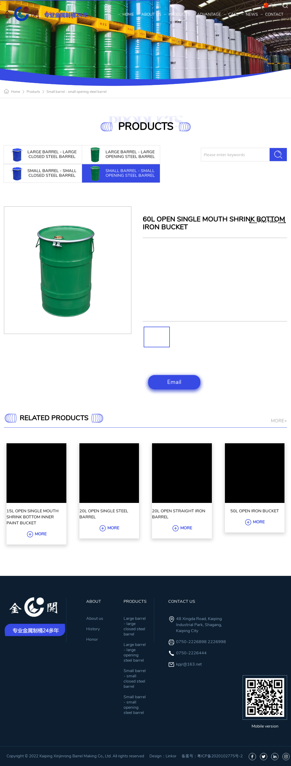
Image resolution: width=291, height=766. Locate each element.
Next (277, 221)
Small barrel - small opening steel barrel (76, 91)
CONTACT (272, 14)
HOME (126, 14)
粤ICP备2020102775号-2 (220, 756)
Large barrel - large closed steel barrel (135, 626)
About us (94, 618)
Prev (258, 221)
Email (174, 382)
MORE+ (279, 421)
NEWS (250, 14)
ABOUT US (149, 14)
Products (33, 91)
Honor (92, 639)
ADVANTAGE (207, 14)
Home (15, 91)
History (93, 629)
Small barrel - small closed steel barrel (135, 678)
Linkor (171, 756)
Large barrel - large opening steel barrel (135, 652)
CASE (231, 14)
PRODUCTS (177, 14)
